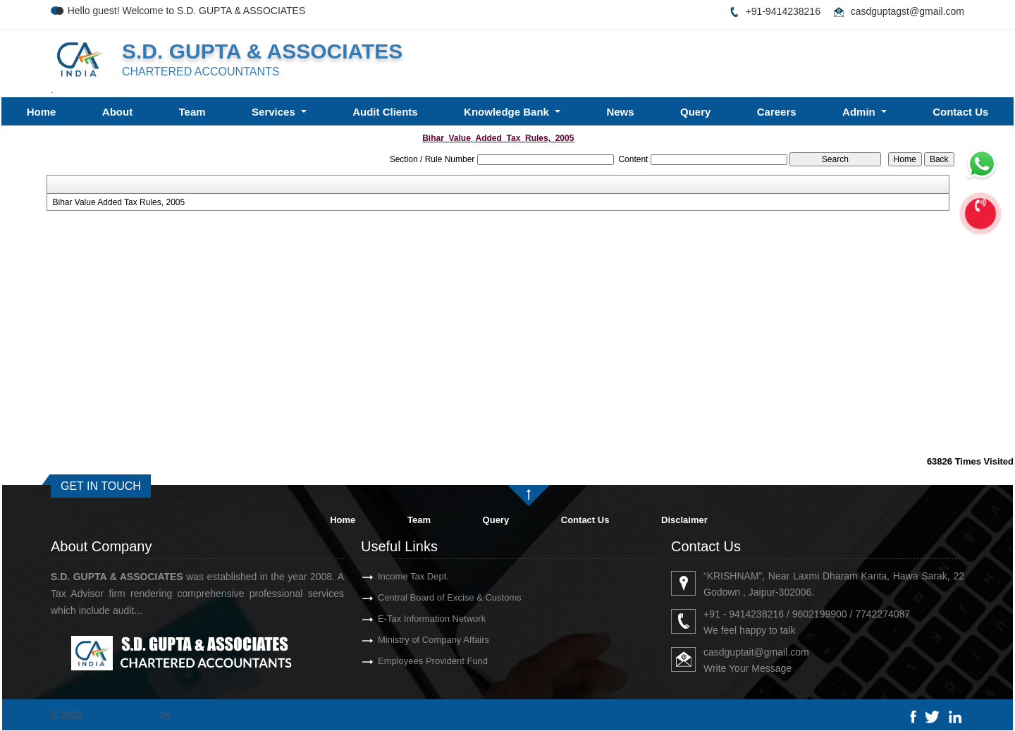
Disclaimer (684, 520)
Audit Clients (385, 112)
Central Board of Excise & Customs (429, 597)
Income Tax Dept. (393, 576)
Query (695, 112)
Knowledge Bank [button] (508, 112)
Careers (776, 112)
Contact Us (960, 112)
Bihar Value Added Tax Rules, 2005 (118, 202)
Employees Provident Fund (412, 661)
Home (41, 112)
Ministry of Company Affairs (413, 639)
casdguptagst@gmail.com (907, 11)
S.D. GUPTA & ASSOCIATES (262, 51)
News (620, 112)
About (117, 112)
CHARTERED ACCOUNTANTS (200, 72)
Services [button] (275, 112)
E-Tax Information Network (411, 618)
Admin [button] (860, 112)
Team (192, 112)
